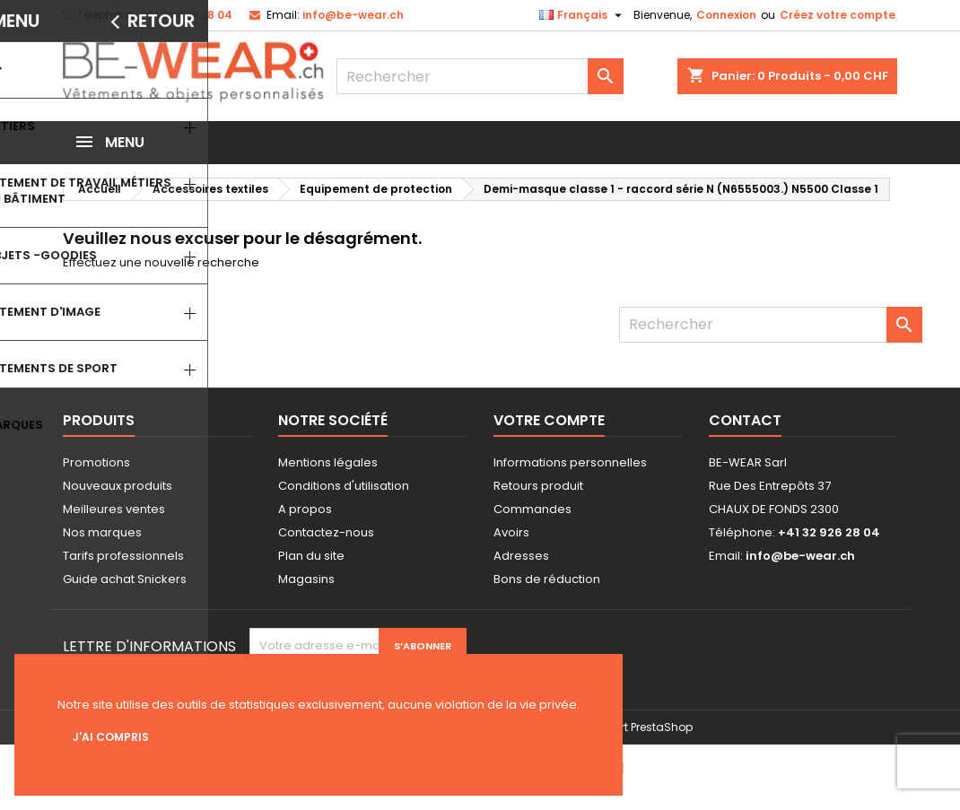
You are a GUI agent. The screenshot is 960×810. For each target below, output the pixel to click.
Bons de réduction (546, 579)
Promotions (96, 462)
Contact (745, 420)
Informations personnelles (570, 462)
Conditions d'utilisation (343, 485)
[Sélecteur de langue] (582, 15)
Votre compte (549, 420)
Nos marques (102, 532)
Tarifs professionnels (123, 555)
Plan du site (311, 555)
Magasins (306, 579)
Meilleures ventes (114, 509)
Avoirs (511, 532)
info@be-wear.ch (353, 14)
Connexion (726, 14)
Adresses (521, 555)
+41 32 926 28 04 (185, 14)
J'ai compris (111, 737)
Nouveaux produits (117, 485)
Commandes (532, 509)
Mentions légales (328, 462)
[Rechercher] (480, 76)
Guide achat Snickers (125, 579)
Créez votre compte (837, 14)
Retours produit (538, 485)
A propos (305, 509)
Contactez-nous (326, 532)
